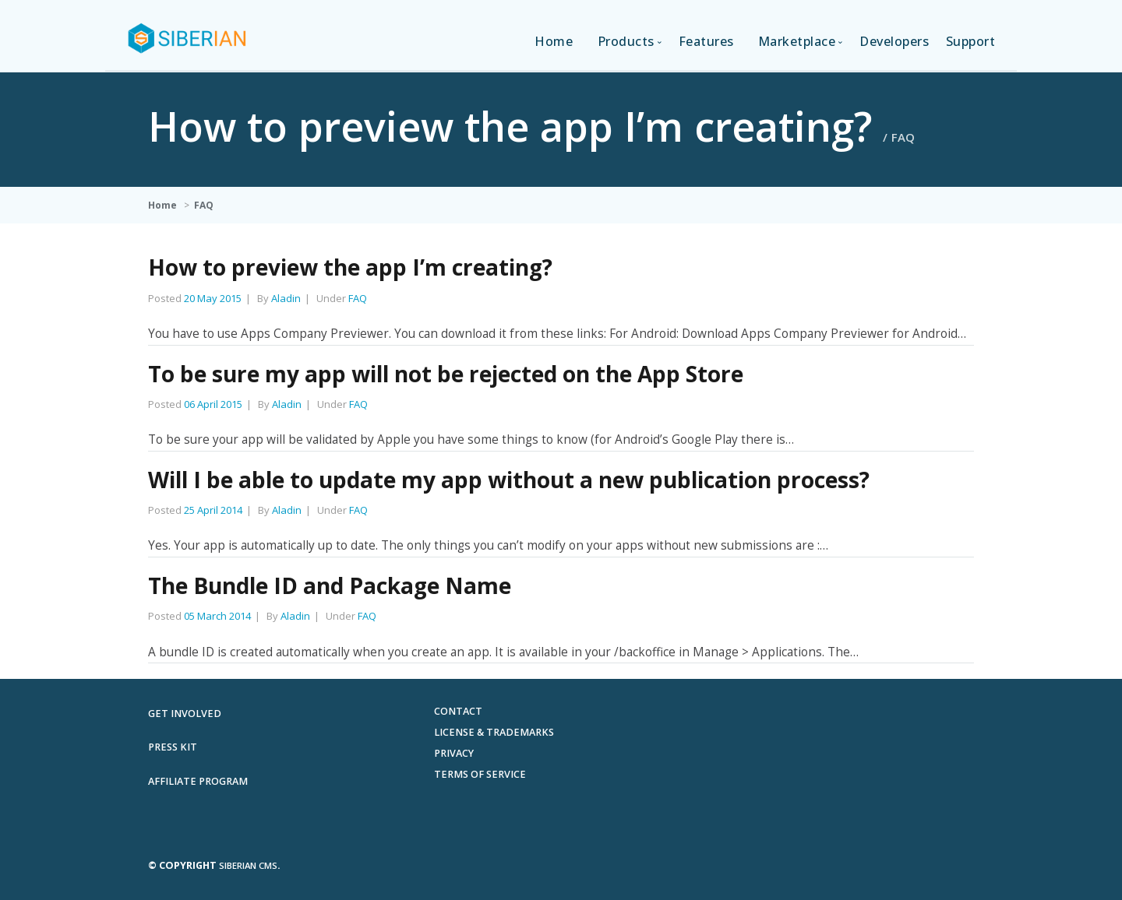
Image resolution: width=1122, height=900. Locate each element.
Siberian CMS (248, 865)
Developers (894, 41)
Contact (458, 711)
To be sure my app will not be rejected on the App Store (445, 373)
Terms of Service (480, 774)
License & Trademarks (494, 732)
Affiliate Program (198, 781)
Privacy (454, 753)
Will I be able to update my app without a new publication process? (509, 479)
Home (554, 41)
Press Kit (172, 747)
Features (706, 41)
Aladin (286, 298)
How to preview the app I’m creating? (350, 267)
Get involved (184, 713)
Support (971, 41)
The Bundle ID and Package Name (329, 585)
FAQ (203, 205)
